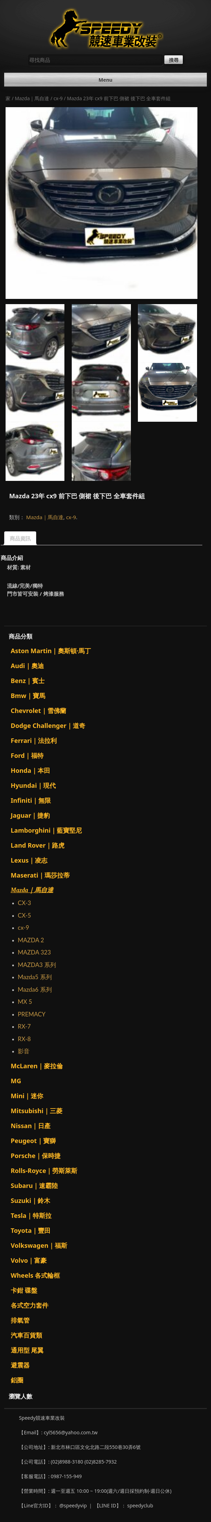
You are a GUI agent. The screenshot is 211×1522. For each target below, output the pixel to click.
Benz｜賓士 (28, 680)
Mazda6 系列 (35, 989)
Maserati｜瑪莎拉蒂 (40, 875)
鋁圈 (17, 1380)
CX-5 (24, 915)
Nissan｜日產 (31, 1125)
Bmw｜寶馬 (28, 695)
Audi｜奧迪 (27, 665)
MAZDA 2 (31, 940)
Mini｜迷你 (27, 1096)
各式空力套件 (29, 1305)
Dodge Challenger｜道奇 (48, 725)
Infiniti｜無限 (31, 800)
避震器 (20, 1365)
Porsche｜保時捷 (36, 1155)
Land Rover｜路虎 (37, 845)
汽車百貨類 (26, 1335)
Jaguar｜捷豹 (30, 815)
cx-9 (58, 98)
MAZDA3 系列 (37, 964)
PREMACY (32, 1014)
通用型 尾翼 (27, 1350)
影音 (24, 1051)
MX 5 (25, 1001)
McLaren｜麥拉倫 (37, 1066)
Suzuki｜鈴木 (30, 1200)
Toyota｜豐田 (30, 1230)
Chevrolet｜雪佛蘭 (38, 710)
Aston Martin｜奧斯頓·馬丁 (51, 651)
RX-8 (24, 1039)
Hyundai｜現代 (33, 785)
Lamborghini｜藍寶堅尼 (46, 830)
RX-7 (24, 1026)
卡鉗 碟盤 (24, 1290)
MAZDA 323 (34, 952)
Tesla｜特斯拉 (31, 1215)
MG (16, 1081)
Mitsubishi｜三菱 (36, 1111)
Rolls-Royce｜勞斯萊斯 (44, 1170)
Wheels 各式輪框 (35, 1275)
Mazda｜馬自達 (32, 98)
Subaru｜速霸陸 (34, 1185)
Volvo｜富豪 (29, 1260)
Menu (105, 80)
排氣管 (20, 1320)
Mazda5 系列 (35, 977)
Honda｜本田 (30, 770)
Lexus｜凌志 (29, 860)
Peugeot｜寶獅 (33, 1140)
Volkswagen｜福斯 (39, 1245)
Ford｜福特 (27, 755)
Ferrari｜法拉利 (34, 740)
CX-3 (24, 902)
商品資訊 (20, 538)
